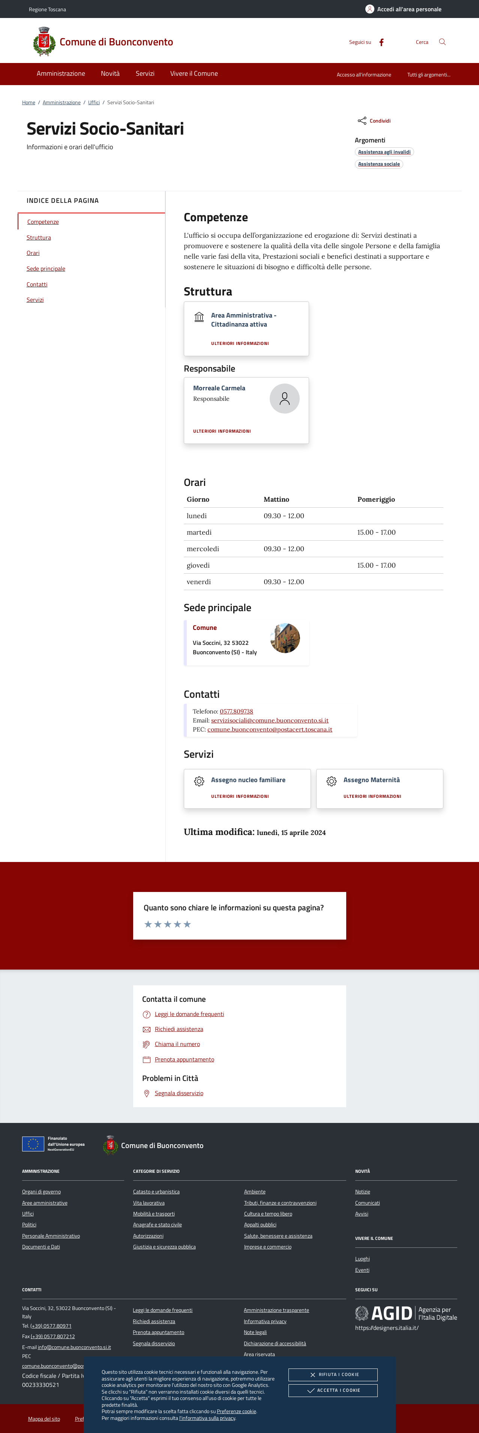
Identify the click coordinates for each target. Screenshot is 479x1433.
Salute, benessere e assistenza (278, 1236)
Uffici (94, 102)
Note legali (255, 1332)
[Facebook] (378, 41)
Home (28, 102)
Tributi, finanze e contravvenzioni (280, 1203)
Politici (29, 1224)
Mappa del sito (44, 1419)
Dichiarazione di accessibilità (275, 1343)
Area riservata (259, 1354)
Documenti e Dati (41, 1247)
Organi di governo (41, 1191)
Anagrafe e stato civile (157, 1224)
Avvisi (361, 1214)
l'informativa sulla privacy (207, 1418)
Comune (205, 627)
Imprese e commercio (267, 1247)
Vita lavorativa (149, 1203)
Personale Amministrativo (51, 1236)
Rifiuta (333, 1375)
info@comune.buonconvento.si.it (74, 1347)
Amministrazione (62, 102)
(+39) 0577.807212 (53, 1336)
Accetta (332, 1391)
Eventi (362, 1270)
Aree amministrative (45, 1203)
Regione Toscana (47, 9)
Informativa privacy (265, 1321)
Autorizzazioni (148, 1236)
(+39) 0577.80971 (51, 1326)
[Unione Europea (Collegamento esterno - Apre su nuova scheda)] (55, 1145)
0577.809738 (236, 711)
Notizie (362, 1191)
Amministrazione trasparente (276, 1310)
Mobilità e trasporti (154, 1214)
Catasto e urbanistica (156, 1191)
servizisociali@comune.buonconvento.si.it (270, 720)
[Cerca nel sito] (442, 42)
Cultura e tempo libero (268, 1214)
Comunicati (367, 1203)
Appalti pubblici (260, 1224)
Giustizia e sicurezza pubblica (164, 1247)
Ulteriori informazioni (240, 343)
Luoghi (362, 1259)
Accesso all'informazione (364, 74)
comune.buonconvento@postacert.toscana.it (269, 729)
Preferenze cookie (236, 1411)
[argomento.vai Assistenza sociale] (379, 163)
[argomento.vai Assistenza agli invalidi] (384, 151)
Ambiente (255, 1191)
